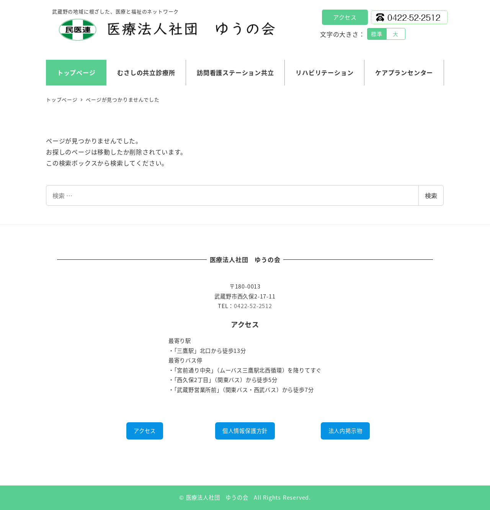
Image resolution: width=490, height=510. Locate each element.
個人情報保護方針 (245, 431)
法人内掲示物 (345, 431)
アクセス (345, 17)
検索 (431, 195)
